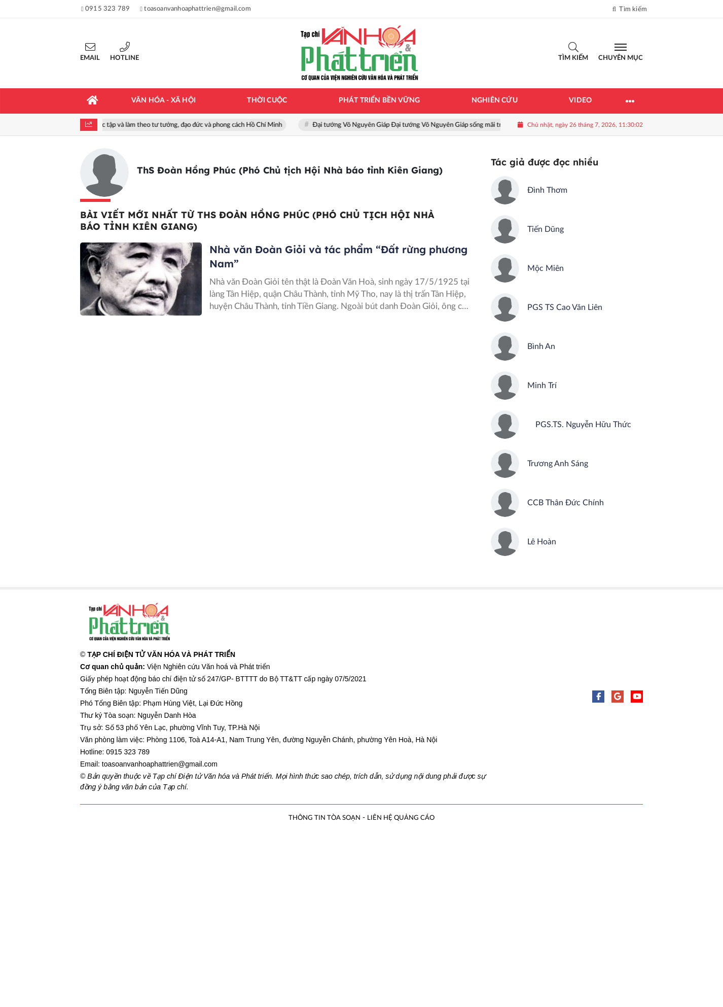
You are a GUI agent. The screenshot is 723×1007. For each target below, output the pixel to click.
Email (90, 58)
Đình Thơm (547, 190)
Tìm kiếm (573, 58)
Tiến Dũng (545, 229)
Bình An (541, 346)
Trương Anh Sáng (557, 464)
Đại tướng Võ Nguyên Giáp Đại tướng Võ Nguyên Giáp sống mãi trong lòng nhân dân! (437, 125)
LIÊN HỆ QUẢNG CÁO (401, 818)
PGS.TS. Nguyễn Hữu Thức (579, 425)
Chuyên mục (620, 58)
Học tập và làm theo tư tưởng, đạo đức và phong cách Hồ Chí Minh (191, 125)
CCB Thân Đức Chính (565, 503)
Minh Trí (542, 385)
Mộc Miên (545, 268)
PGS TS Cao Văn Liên (564, 307)
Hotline (124, 58)
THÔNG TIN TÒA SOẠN (324, 818)
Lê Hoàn (541, 542)
